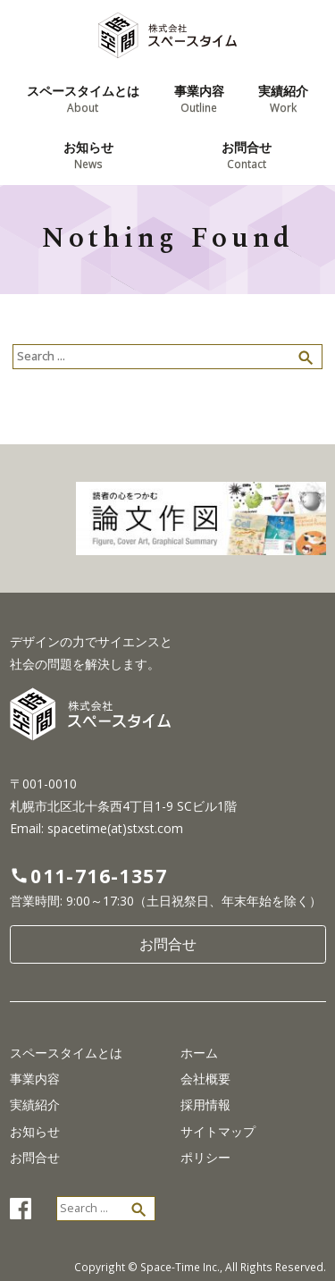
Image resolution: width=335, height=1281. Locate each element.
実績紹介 (35, 1105)
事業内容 (35, 1079)
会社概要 (205, 1079)
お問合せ (168, 944)
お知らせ (35, 1131)
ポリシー (205, 1157)
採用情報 (205, 1105)
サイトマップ (217, 1131)
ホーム (199, 1053)
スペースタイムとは (66, 1053)
